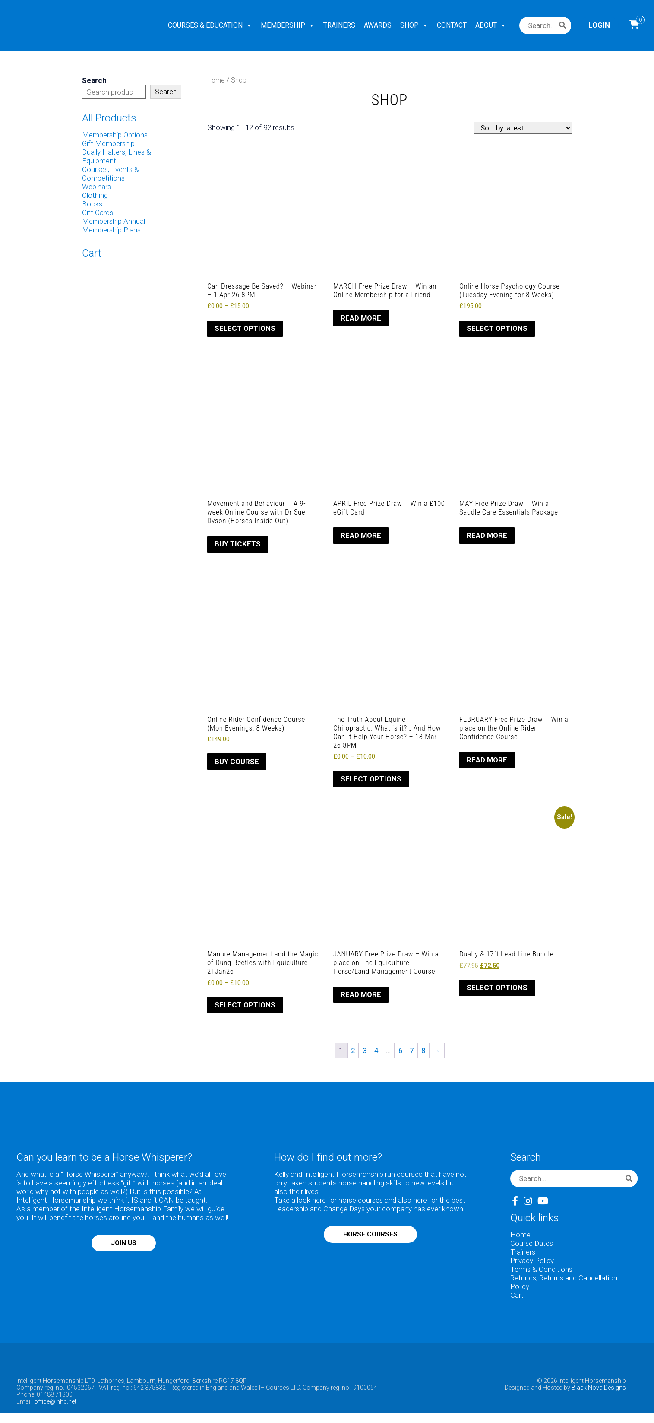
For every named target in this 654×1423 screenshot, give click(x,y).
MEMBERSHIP (288, 25)
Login (599, 25)
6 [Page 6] (400, 1052)
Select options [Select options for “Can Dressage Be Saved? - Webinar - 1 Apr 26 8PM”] (245, 328)
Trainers (523, 1254)
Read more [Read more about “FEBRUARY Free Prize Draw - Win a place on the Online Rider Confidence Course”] (487, 760)
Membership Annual (113, 221)
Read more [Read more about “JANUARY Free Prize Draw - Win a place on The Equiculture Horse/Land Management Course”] (361, 996)
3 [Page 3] (364, 1052)
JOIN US (123, 1245)
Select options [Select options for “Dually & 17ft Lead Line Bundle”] (497, 990)
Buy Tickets (238, 544)
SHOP (414, 25)
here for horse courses (348, 1202)
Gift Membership (108, 143)
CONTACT (452, 25)
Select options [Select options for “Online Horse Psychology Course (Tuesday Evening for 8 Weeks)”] (497, 328)
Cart (517, 1297)
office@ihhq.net (55, 1404)
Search (94, 80)
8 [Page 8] (425, 1052)
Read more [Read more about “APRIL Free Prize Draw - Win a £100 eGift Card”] (361, 536)
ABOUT (490, 25)
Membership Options (115, 134)
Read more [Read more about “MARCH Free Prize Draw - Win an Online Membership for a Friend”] (361, 318)
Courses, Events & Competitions (111, 173)
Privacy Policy (532, 1263)
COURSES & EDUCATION (210, 25)
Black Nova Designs (599, 1390)
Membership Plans (112, 230)
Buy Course (237, 763)
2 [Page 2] (352, 1052)
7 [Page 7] (413, 1052)
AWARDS (378, 25)
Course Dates (532, 1246)
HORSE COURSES (370, 1237)
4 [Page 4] (376, 1052)
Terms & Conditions (541, 1271)
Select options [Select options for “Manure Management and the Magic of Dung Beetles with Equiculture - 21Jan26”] (245, 1007)
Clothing (95, 195)
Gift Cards (98, 212)
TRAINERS (339, 25)
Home (216, 80)
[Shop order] (523, 128)
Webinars (96, 186)
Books (92, 204)
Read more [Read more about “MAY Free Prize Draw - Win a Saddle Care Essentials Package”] (487, 536)
